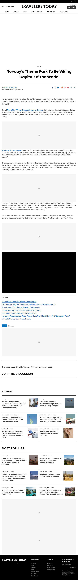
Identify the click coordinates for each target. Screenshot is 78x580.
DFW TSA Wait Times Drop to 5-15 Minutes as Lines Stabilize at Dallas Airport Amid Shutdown (14, 461)
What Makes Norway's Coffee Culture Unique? (19, 302)
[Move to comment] (74, 87)
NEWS (7, 12)
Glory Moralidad (10, 87)
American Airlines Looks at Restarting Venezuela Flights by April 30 (50, 460)
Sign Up (72, 568)
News (39, 66)
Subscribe (71, 7)
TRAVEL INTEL (64, 12)
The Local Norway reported (12, 150)
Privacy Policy (51, 569)
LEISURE (16, 12)
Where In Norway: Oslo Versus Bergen (16, 319)
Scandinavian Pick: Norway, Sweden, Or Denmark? (21, 307)
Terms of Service (51, 567)
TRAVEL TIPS (51, 12)
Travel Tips (34, 573)
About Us (49, 563)
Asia (12, 487)
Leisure (33, 567)
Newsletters (72, 5)
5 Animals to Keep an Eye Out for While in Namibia (50, 475)
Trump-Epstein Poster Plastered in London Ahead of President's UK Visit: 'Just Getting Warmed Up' (14, 404)
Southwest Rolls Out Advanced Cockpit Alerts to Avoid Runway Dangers (50, 404)
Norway (11, 326)
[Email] (70, 87)
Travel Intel (34, 576)
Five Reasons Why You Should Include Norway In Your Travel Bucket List (29, 305)
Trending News (14, 399)
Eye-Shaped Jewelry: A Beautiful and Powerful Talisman (49, 433)
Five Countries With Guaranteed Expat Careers (19, 313)
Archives (33, 563)
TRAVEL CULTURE (37, 12)
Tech (11, 429)
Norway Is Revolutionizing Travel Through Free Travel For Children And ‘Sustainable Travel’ (36, 316)
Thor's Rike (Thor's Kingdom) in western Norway (25, 110)
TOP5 (25, 12)
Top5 (32, 569)
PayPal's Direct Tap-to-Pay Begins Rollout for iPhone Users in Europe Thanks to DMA (12, 434)
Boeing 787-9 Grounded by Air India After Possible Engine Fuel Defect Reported (51, 492)
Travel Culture (35, 571)
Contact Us (50, 565)
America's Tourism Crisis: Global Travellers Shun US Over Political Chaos (12, 419)
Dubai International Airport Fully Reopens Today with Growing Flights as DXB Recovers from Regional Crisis (14, 477)
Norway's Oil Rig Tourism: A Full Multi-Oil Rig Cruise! (21, 310)
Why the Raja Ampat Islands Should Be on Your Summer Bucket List (13, 492)
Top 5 (50, 471)
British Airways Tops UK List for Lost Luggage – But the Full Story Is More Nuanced (51, 419)
